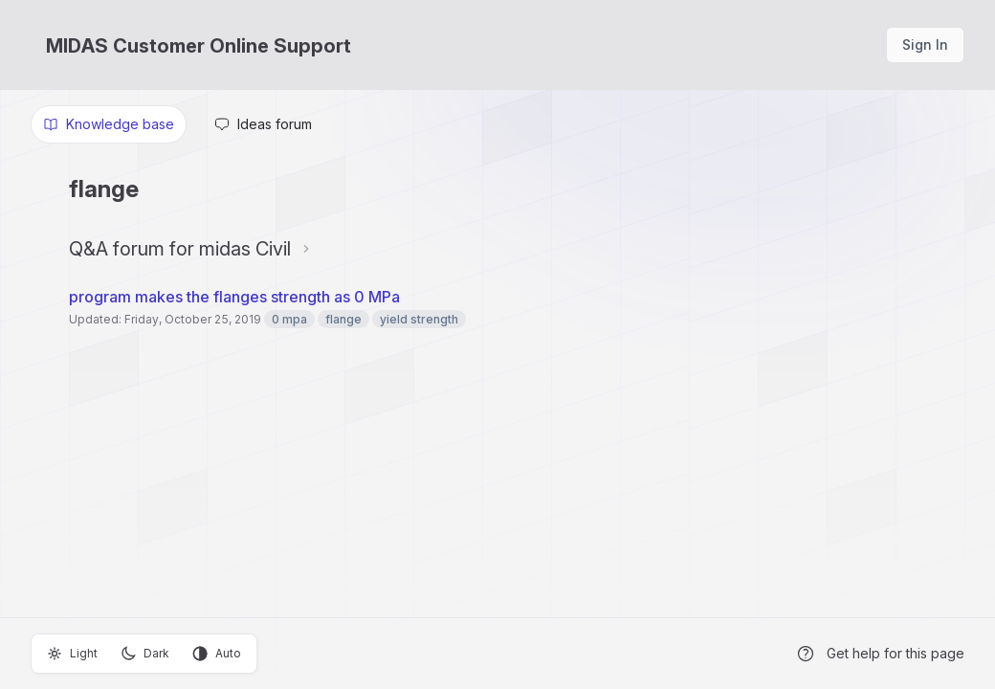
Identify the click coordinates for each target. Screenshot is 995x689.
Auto (216, 653)
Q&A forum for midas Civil (180, 248)
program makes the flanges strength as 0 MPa (234, 296)
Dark (145, 653)
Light (72, 653)
